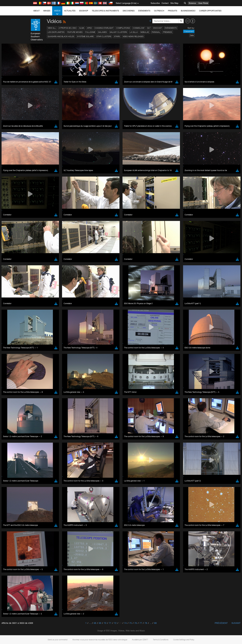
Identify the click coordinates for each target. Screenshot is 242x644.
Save (34, 447)
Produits (172, 11)
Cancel (49, 447)
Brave (36, 390)
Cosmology (139, 28)
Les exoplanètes (56, 32)
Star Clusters (103, 36)
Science (192, 3)
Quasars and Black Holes (61, 36)
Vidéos (57, 12)
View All (52, 28)
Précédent (221, 623)
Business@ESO (188, 11)
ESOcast (157, 28)
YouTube (31, 336)
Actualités (69, 11)
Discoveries (129, 11)
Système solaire (85, 36)
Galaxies (102, 32)
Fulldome (90, 32)
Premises (167, 32)
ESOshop (83, 11)
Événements (144, 11)
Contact (165, 3)
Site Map (174, 3)
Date (192, 35)
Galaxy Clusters (118, 32)
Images (46, 11)
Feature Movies (75, 32)
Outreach (159, 11)
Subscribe (155, 3)
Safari (35, 402)
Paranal (156, 32)
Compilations (123, 28)
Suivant (236, 623)
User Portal (203, 3)
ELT (148, 28)
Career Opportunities (210, 11)
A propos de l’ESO (67, 28)
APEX (89, 28)
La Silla (134, 32)
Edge (35, 396)
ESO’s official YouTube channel (96, 336)
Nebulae (144, 32)
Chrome (36, 393)
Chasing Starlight (103, 28)
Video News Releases (133, 36)
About (36, 11)
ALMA (81, 28)
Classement (189, 31)
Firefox (36, 399)
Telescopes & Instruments (105, 11)
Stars (117, 36)
